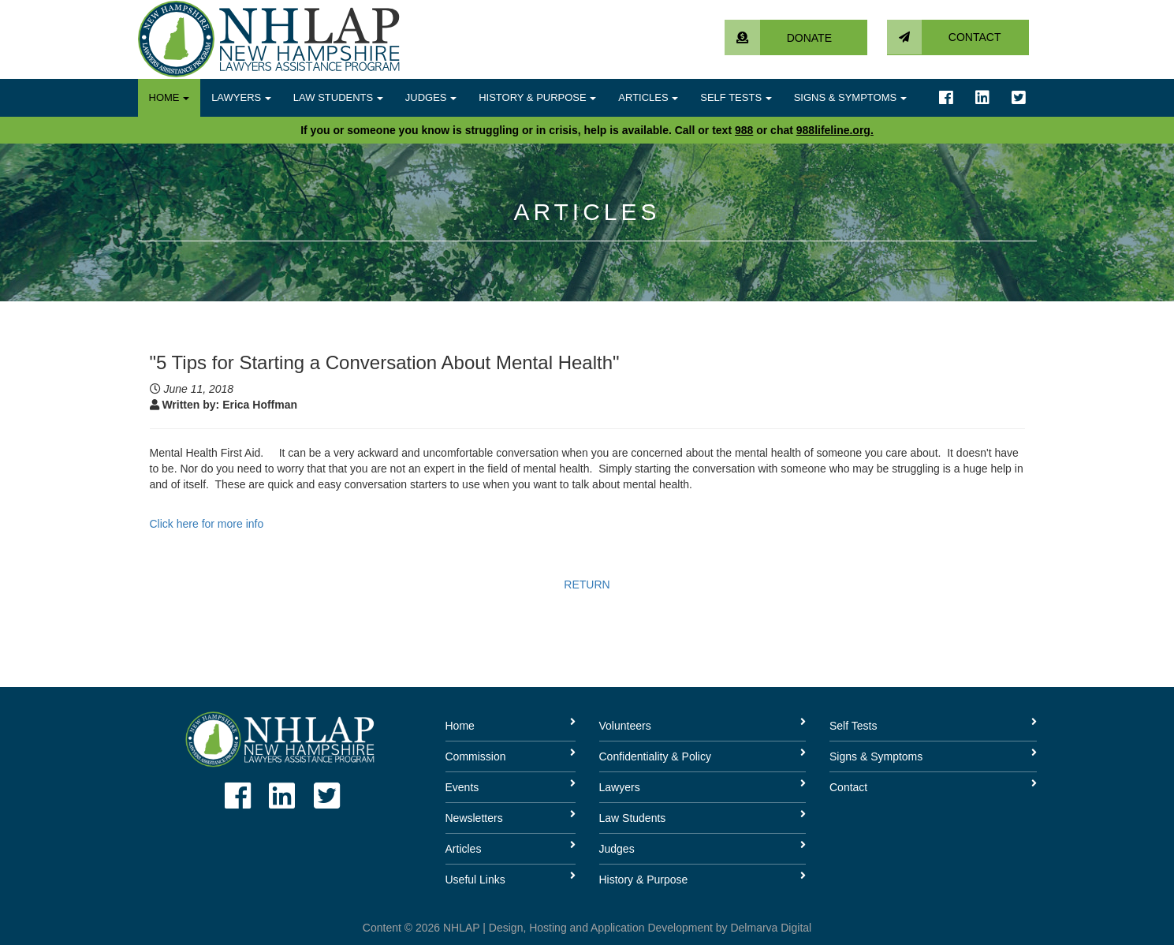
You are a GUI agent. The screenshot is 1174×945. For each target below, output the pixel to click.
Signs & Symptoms (850, 97)
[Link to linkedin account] (982, 98)
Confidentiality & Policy (655, 756)
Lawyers (241, 97)
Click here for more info (207, 523)
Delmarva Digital (770, 927)
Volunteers (625, 725)
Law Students (338, 97)
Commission (475, 756)
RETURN (586, 584)
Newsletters (474, 818)
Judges (431, 97)
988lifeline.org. (835, 130)
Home (169, 97)
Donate (778, 38)
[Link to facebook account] (946, 98)
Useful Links (475, 879)
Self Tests (735, 97)
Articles (648, 97)
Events (462, 787)
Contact (944, 37)
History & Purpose (537, 97)
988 (744, 130)
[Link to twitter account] (1019, 98)
